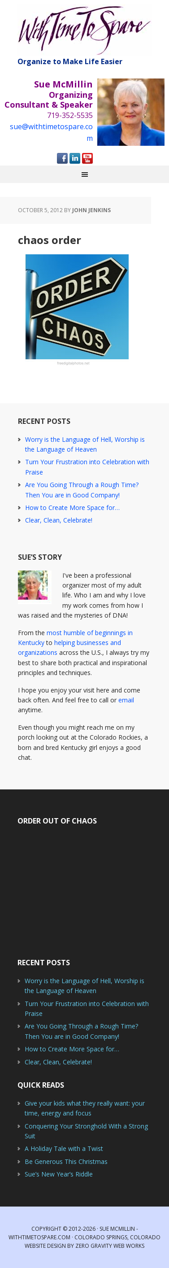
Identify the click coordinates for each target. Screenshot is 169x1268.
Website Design (45, 1246)
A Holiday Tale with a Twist (64, 1148)
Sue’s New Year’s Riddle (59, 1174)
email (126, 700)
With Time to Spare (84, 30)
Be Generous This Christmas (66, 1161)
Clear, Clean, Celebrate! (58, 520)
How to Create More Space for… (72, 507)
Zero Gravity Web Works (109, 1246)
